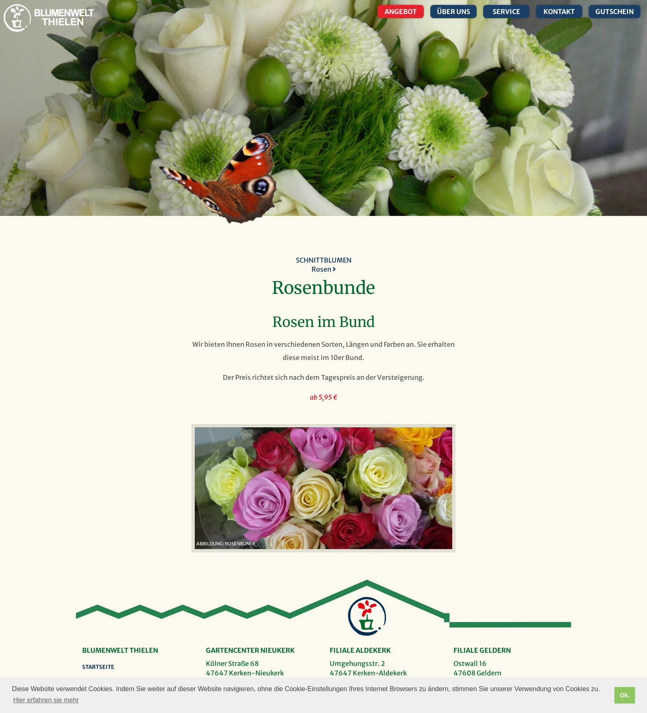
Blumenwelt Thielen (17, 18)
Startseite (98, 666)
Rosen (324, 269)
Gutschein (614, 11)
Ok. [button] (624, 695)
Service (506, 11)
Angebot (401, 11)
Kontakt (559, 11)
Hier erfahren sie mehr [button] (46, 700)
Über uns (453, 11)
